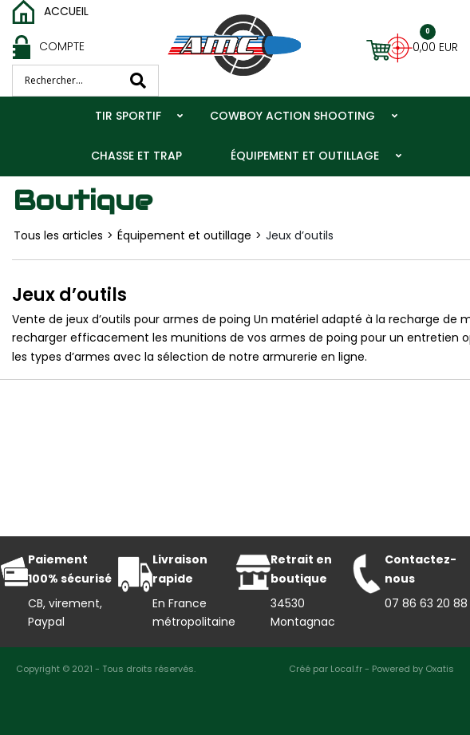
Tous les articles (58, 235)
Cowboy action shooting (292, 116)
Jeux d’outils (300, 235)
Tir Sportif (128, 116)
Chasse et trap (136, 156)
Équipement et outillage (305, 156)
